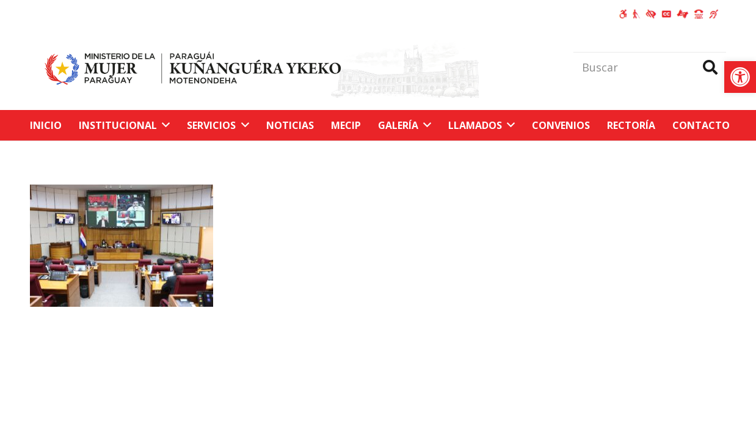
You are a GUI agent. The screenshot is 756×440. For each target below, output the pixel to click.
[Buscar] (649, 67)
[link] (740, 77)
